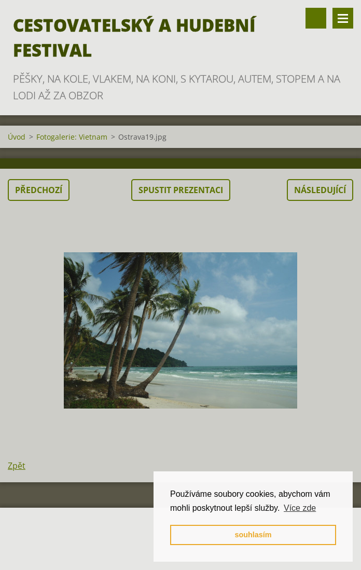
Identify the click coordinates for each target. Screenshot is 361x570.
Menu (342, 18)
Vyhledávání (316, 18)
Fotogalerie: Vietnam (71, 137)
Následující (320, 190)
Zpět (16, 465)
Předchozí (38, 190)
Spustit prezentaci (180, 190)
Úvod (16, 137)
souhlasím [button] (252, 535)
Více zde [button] (300, 508)
